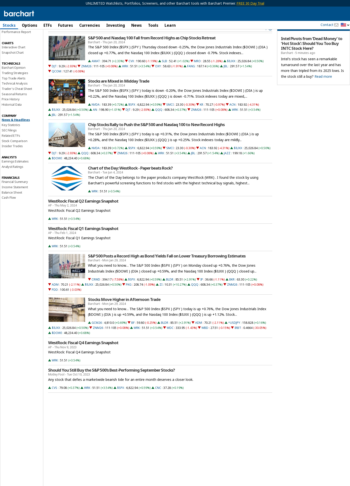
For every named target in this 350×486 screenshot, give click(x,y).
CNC (158, 399)
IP (201, 291)
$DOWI (57, 170)
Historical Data (12, 116)
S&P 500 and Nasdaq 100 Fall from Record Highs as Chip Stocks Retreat (152, 49)
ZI (160, 296)
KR (201, 116)
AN (95, 121)
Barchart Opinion (14, 79)
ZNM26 (86, 78)
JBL (226, 78)
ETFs (48, 25)
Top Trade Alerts (14, 89)
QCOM (56, 83)
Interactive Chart (13, 58)
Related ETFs (11, 147)
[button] (345, 25)
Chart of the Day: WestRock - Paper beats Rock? (130, 179)
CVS (54, 399)
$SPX (131, 116)
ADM (55, 296)
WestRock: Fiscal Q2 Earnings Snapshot (83, 212)
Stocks (9, 25)
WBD (204, 339)
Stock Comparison (14, 152)
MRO (197, 73)
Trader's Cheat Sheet (17, 100)
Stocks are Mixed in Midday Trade (118, 92)
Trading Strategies (15, 84)
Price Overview (12, 38)
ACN (232, 116)
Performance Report (16, 43)
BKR (232, 291)
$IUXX (231, 73)
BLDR (169, 291)
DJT (54, 78)
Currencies (89, 25)
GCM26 (97, 334)
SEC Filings (9, 142)
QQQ (158, 121)
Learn (170, 25)
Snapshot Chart (13, 64)
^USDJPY (234, 334)
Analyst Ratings (12, 178)
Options (29, 25)
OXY (158, 78)
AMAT (96, 73)
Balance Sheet (12, 204)
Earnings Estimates (15, 173)
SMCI (170, 116)
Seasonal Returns (14, 105)
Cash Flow (9, 209)
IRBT (238, 339)
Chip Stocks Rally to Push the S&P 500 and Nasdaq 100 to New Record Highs (156, 136)
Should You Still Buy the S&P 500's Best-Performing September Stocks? (111, 381)
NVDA (96, 116)
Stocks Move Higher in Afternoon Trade (124, 310)
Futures (65, 25)
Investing (115, 25)
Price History (10, 111)
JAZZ (227, 164)
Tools (153, 25)
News (136, 25)
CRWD (96, 291)
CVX (131, 73)
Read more (323, 87)
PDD (55, 301)
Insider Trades (12, 157)
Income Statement (15, 198)
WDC (170, 339)
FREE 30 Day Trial (250, 3)
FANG (191, 78)
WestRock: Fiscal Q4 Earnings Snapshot (83, 354)
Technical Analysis (14, 95)
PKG (128, 296)
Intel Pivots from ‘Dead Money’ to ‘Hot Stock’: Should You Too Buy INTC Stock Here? (311, 55)
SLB (164, 73)
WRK (125, 78)
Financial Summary (15, 193)
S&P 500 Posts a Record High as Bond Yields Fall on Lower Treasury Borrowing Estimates (166, 267)
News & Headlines (16, 131)
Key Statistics (11, 136)
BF (133, 334)
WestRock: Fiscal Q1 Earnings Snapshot (83, 240)
